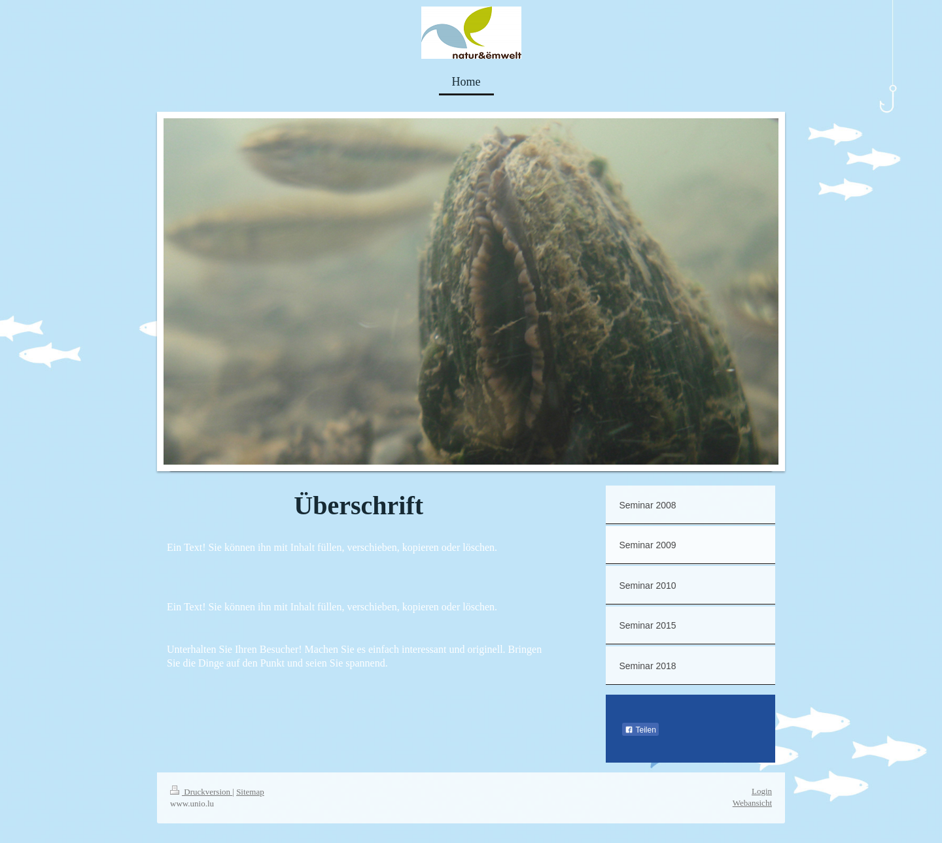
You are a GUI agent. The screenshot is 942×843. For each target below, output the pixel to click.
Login (762, 791)
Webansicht (752, 803)
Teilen (640, 730)
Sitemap (250, 792)
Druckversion (201, 792)
